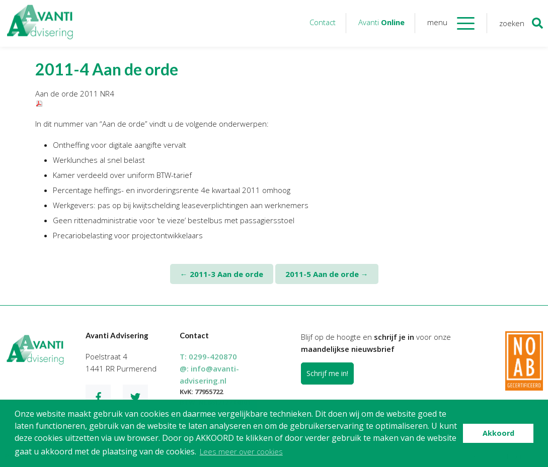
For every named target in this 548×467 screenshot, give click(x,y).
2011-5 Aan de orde (326, 274)
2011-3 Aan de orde (221, 274)
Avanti (381, 22)
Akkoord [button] (498, 433)
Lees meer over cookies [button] (241, 451)
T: (208, 356)
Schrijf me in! (327, 373)
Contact (322, 22)
